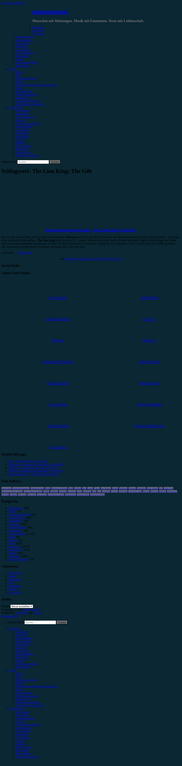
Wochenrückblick (18, 559)
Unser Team (22, 110)
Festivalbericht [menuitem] (24, 641)
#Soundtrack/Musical (28, 101)
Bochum (77, 488)
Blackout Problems (59, 488)
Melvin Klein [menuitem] (23, 753)
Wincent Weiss (83, 494)
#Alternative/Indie (26, 78)
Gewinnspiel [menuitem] (23, 651)
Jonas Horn (22, 133)
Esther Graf (168, 488)
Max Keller (22, 149)
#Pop (19, 75)
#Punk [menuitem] (19, 689)
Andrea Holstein (25, 117)
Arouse (37, 612)
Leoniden (106, 491)
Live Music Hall (135, 491)
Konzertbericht (24, 36)
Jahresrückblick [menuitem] (24, 654)
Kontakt (13, 589)
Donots (115, 488)
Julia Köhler (23, 136)
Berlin (47, 488)
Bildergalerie (23, 65)
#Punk (19, 88)
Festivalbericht (24, 40)
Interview (21, 46)
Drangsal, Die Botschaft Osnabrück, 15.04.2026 (36, 470)
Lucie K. (21, 139)
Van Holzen (42, 494)
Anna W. (21, 120)
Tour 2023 (31, 494)
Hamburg (54, 491)
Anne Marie (6, 488)
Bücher (13, 511)
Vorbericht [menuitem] (22, 635)
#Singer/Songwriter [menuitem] (27, 695)
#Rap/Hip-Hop (24, 91)
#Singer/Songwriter (27, 94)
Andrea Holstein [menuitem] (25, 718)
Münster (162, 491)
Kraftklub (87, 491)
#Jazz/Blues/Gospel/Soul (30, 104)
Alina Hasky (23, 113)
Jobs (11, 582)
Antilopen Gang (37, 488)
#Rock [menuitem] (19, 673)
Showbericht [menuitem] (23, 644)
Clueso (97, 488)
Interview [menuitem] (21, 647)
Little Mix (123, 491)
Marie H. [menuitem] (21, 744)
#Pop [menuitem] (19, 676)
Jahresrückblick (24, 52)
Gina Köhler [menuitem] (23, 731)
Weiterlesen (25, 252)
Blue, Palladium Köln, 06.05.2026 (28, 461)
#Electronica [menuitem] (23, 699)
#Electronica (23, 97)
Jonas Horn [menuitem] (22, 734)
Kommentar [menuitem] (22, 657)
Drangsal (132, 488)
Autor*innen (16, 107)
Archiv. (5, 606)
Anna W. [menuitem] (21, 721)
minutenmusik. (50, 11)
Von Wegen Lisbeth (56, 494)
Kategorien (38, 27)
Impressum (15, 579)
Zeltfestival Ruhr (97, 494)
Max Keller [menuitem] (22, 750)
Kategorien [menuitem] (15, 628)
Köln (94, 491)
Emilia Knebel (24, 126)
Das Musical (106, 488)
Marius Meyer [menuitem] (24, 747)
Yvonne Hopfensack (27, 155)
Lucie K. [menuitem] (21, 740)
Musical (146, 491)
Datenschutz (16, 573)
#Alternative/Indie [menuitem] (26, 679)
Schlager (13, 494)
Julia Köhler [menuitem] (23, 737)
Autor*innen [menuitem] (16, 708)
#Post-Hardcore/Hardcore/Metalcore (36, 85)
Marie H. (21, 142)
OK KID (5, 494)
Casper (90, 488)
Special (20, 59)
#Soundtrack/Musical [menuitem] (28, 702)
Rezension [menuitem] (22, 631)
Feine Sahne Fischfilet (32, 491)
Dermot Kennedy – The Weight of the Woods (34, 474)
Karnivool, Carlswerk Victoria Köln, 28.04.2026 (36, 464)
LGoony (114, 491)
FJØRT (46, 491)
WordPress (22, 612)
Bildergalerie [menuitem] (23, 667)
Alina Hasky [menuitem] (23, 715)
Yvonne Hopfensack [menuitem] (27, 756)
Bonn (84, 488)
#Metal (20, 81)
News (12, 543)
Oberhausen (172, 491)
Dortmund (123, 488)
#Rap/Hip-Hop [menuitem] (24, 692)
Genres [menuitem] (13, 670)
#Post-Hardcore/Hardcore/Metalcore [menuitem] (36, 686)
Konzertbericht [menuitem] (24, 638)
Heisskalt (63, 491)
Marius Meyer (24, 145)
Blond (70, 488)
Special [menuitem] (20, 660)
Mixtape (13, 540)
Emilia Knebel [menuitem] (24, 727)
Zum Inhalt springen (13, 2)
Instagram (72, 491)
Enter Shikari (152, 488)
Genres (13, 69)
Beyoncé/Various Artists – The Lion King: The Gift (91, 230)
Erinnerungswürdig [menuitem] (27, 663)
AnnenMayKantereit (21, 488)
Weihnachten (70, 494)
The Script (22, 494)
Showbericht (23, 43)
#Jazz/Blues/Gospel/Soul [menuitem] (30, 705)
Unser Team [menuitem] (22, 711)
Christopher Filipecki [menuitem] (28, 724)
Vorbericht (38, 33)
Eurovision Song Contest (12, 491)
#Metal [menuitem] (20, 683)
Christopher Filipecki (28, 123)
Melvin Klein (23, 152)
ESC (161, 488)
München (154, 491)
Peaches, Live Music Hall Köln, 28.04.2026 (33, 467)
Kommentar (22, 56)
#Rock (19, 72)
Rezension (38, 30)
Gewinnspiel (23, 49)
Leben (12, 536)
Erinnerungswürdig (27, 62)
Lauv (99, 491)
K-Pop (79, 491)
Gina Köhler (23, 129)
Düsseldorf (141, 488)
